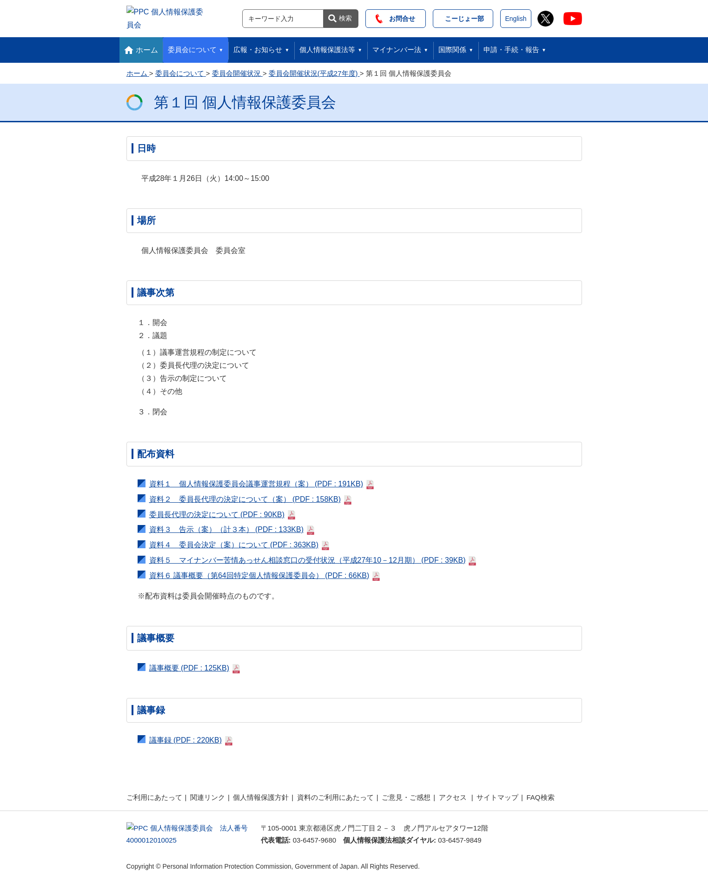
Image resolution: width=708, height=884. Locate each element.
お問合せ (395, 17)
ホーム (147, 47)
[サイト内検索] (283, 17)
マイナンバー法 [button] (396, 47)
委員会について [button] (192, 47)
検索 (345, 16)
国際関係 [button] (452, 47)
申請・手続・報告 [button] (511, 47)
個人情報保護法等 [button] (327, 47)
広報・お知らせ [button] (257, 47)
